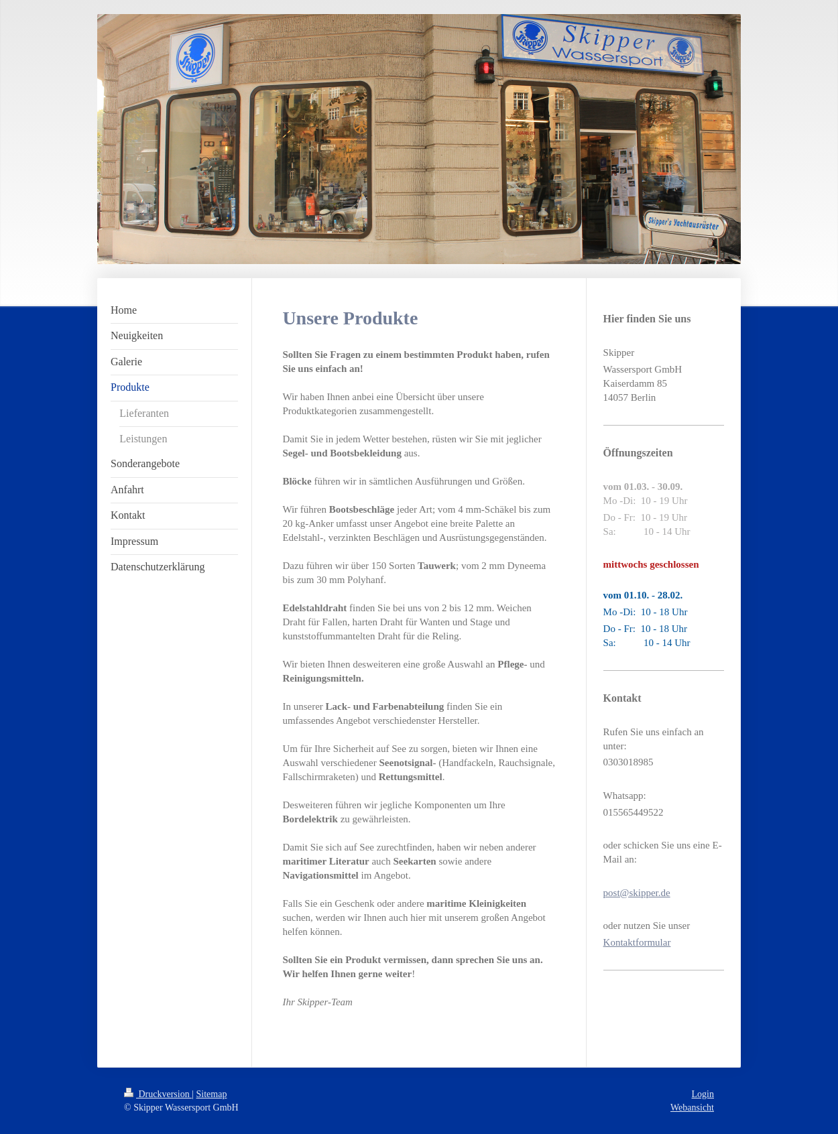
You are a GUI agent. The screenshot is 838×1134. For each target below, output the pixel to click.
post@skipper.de (636, 892)
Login (703, 1094)
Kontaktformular (637, 942)
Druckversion (158, 1094)
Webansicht (692, 1107)
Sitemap (211, 1094)
